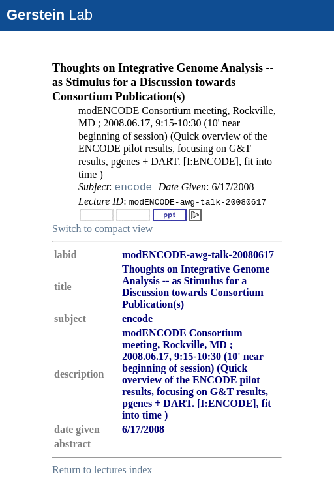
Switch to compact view (102, 228)
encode (134, 188)
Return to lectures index (102, 469)
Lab (50, 15)
